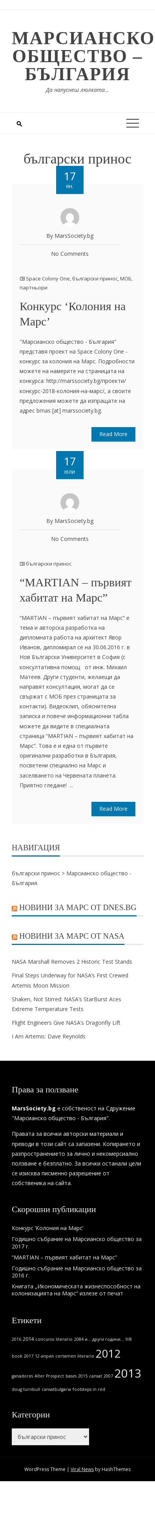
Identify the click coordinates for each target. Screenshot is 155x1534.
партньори (33, 287)
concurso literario (54, 1339)
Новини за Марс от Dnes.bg (78, 907)
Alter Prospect (49, 1376)
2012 (108, 1353)
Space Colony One (48, 278)
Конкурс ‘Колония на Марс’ (47, 1228)
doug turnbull (26, 1389)
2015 (83, 1376)
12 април (44, 1356)
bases (71, 1376)
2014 (28, 1339)
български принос (95, 278)
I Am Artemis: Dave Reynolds (49, 1036)
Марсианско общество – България (83, 56)
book (17, 1356)
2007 (108, 1376)
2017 (28, 1356)
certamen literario (74, 1356)
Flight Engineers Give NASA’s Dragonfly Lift (66, 1022)
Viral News (82, 1469)
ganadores (22, 1376)
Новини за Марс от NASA (71, 936)
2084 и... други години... (99, 1339)
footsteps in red (89, 1389)
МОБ (125, 278)
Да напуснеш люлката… (77, 89)
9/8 (129, 1339)
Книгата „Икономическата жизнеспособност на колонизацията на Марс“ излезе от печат (76, 1290)
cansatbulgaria (56, 1389)
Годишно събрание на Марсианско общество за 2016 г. (77, 1272)
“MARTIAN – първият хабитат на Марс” (64, 1257)
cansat (95, 1376)
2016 (16, 1339)
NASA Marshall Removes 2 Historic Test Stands (72, 961)
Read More (113, 434)
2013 (128, 1373)
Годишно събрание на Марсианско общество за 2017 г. (77, 1242)
